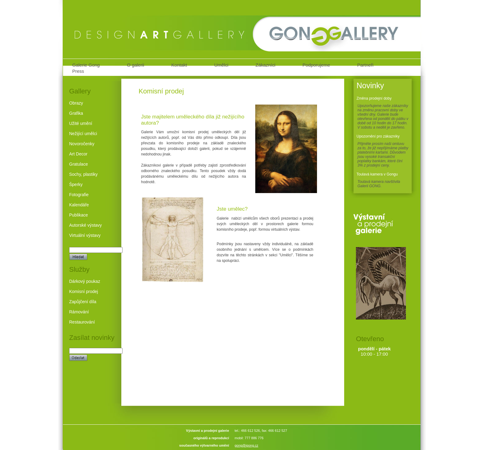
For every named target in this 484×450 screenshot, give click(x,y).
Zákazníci (265, 65)
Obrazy (76, 103)
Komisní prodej (83, 291)
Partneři (365, 65)
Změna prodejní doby (374, 98)
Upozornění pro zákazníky (378, 136)
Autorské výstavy (85, 225)
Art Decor (78, 153)
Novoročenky (81, 143)
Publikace (78, 215)
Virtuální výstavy (85, 235)
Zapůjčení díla (82, 301)
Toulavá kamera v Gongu (377, 174)
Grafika (76, 113)
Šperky (76, 184)
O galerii (135, 65)
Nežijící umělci (83, 133)
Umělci (221, 65)
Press (78, 71)
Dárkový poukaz (84, 281)
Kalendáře (79, 204)
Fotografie (79, 194)
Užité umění (80, 123)
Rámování (79, 311)
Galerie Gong (86, 65)
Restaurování (82, 322)
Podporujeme (316, 65)
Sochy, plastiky (83, 174)
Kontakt (179, 65)
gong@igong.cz (246, 445)
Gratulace (78, 164)
